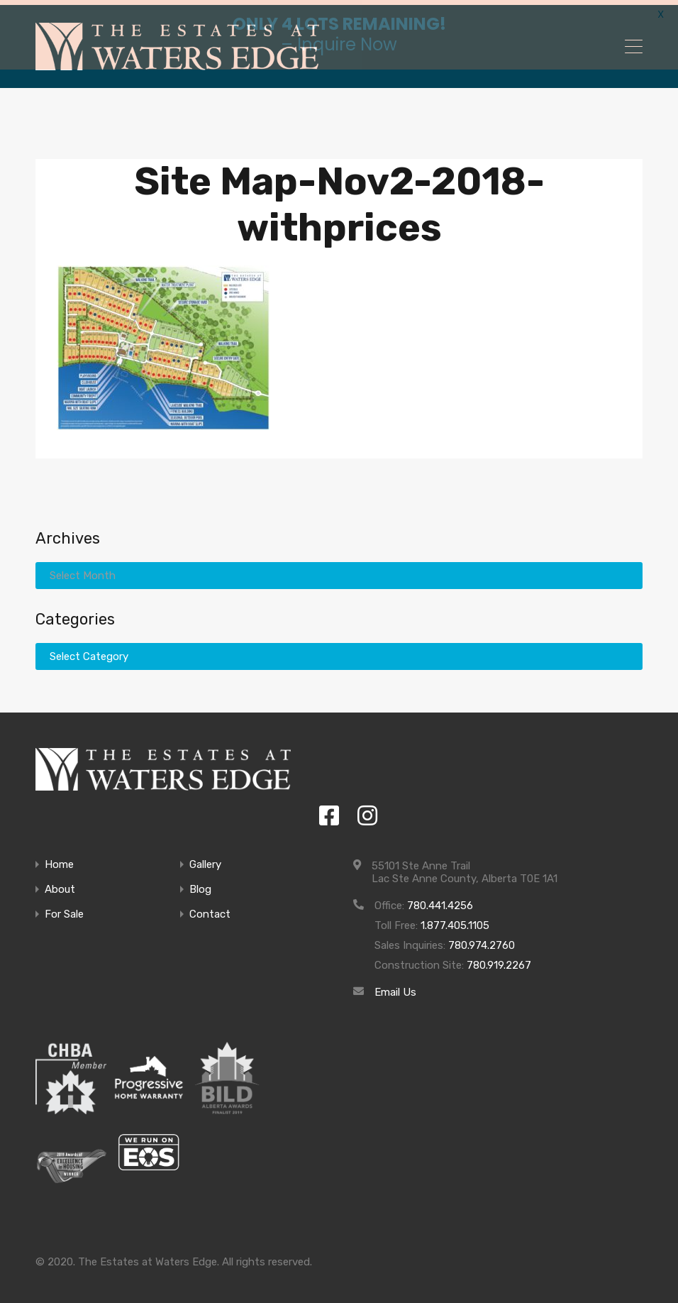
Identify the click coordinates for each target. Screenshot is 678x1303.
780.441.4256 (440, 900)
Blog (200, 884)
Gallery (205, 859)
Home (59, 859)
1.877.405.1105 (455, 919)
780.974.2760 (481, 939)
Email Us (395, 986)
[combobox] (339, 651)
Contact (209, 908)
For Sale (64, 908)
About (60, 884)
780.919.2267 (499, 959)
